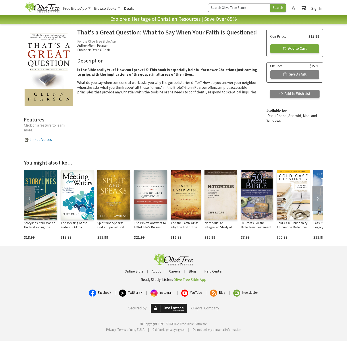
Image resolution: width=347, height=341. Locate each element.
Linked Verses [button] (41, 139)
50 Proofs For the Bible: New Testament (256, 225)
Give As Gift (295, 74)
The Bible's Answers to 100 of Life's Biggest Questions (150, 227)
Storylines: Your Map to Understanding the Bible (39, 227)
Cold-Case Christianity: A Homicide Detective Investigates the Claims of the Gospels (293, 229)
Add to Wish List (294, 94)
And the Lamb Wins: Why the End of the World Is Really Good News (185, 229)
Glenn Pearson (98, 46)
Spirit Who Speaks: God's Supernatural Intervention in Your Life (111, 229)
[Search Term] (239, 8)
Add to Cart (295, 48)
